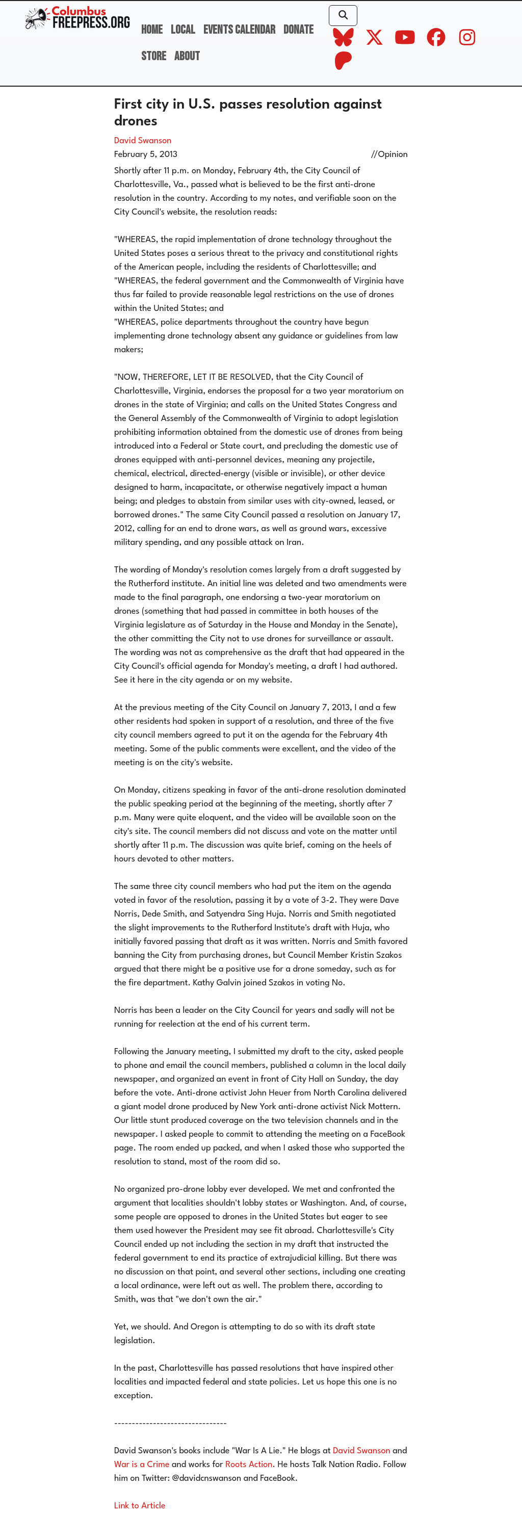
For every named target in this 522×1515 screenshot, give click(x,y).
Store (153, 56)
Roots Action (248, 1464)
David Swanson (142, 141)
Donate (298, 29)
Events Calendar (239, 29)
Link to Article (140, 1506)
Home (152, 29)
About (187, 56)
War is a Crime (142, 1464)
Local (183, 29)
